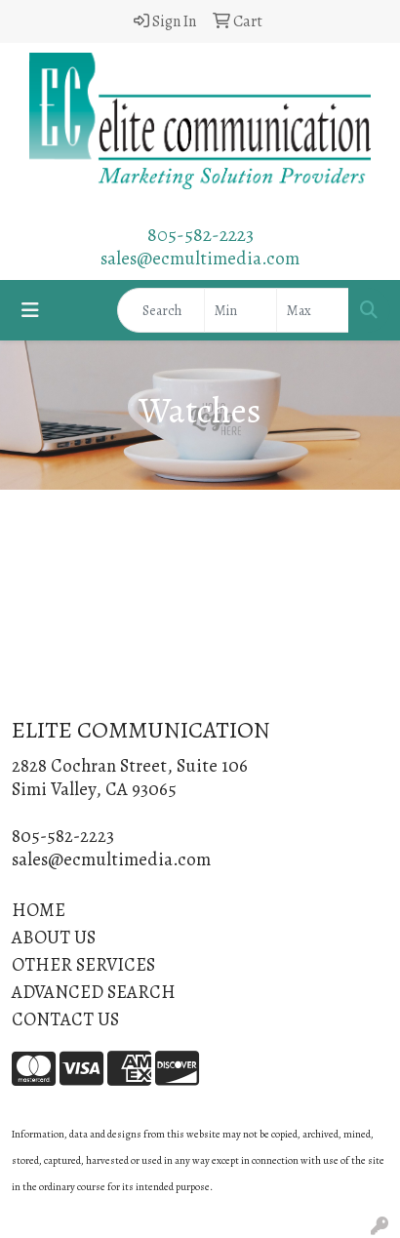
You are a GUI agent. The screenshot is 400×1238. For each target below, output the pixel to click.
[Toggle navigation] (30, 311)
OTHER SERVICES (83, 964)
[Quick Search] (161, 310)
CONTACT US (65, 1019)
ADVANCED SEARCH (94, 991)
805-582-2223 (200, 234)
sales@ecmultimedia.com (200, 258)
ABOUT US (54, 937)
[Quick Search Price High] (312, 310)
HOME (38, 910)
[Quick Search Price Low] (240, 310)
